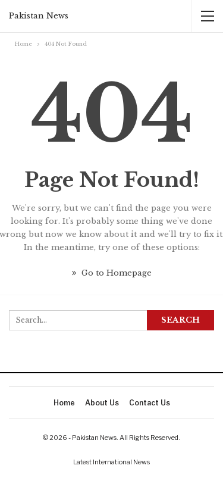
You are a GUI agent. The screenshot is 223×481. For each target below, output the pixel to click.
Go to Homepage (112, 273)
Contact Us (149, 402)
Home (64, 402)
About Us (102, 402)
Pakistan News (38, 16)
